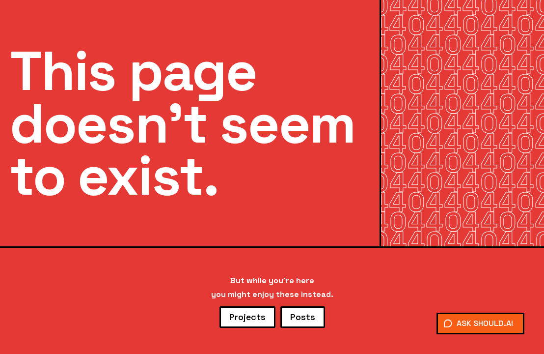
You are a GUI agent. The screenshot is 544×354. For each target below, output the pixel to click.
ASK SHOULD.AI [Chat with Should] (478, 323)
